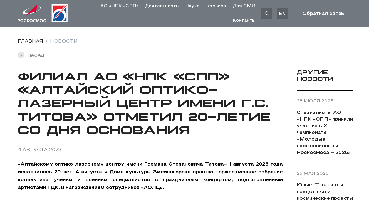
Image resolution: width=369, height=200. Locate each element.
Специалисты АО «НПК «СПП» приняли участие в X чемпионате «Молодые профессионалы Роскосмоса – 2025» (325, 132)
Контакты (244, 20)
